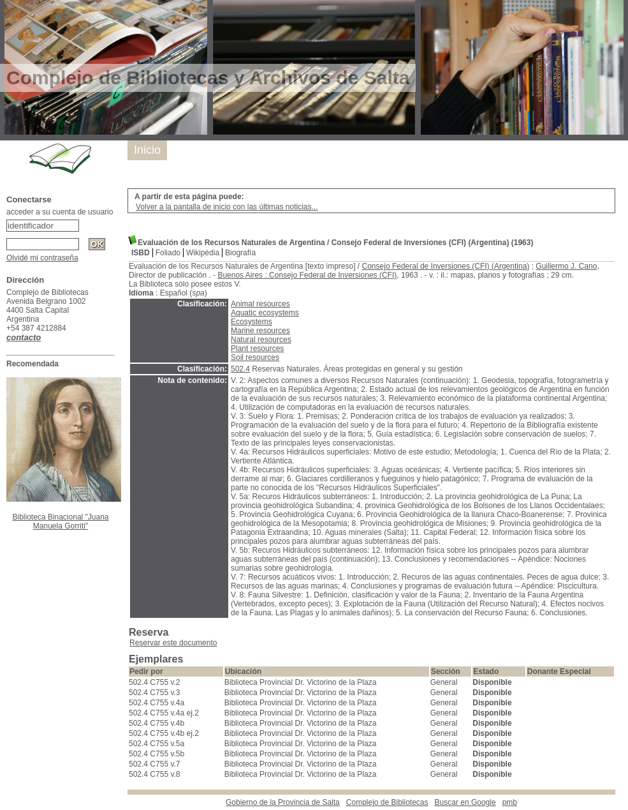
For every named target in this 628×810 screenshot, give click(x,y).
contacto (23, 337)
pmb (509, 802)
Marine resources (260, 330)
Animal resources (260, 303)
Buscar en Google (465, 802)
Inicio (147, 150)
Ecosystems (251, 321)
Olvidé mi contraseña (42, 257)
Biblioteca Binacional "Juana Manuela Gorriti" (60, 521)
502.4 (240, 368)
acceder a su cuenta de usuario (59, 211)
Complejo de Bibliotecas (387, 802)
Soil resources (255, 357)
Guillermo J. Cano (566, 266)
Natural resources (261, 339)
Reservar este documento (173, 642)
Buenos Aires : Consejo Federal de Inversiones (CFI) (307, 275)
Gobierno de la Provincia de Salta (283, 802)
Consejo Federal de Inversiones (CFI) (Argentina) (446, 266)
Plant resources (257, 348)
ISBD (140, 252)
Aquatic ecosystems (265, 312)
